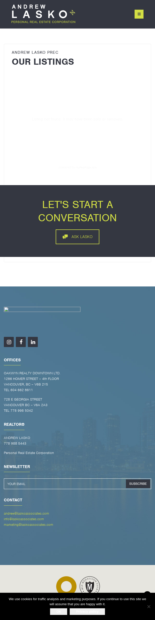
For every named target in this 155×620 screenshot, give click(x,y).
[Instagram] (9, 342)
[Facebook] (21, 342)
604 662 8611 (21, 390)
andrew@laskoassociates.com (26, 513)
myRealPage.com (86, 167)
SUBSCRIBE (138, 483)
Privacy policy (87, 611)
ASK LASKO (78, 236)
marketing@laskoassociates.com (28, 524)
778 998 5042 (21, 410)
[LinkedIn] (33, 342)
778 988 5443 (15, 443)
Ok (58, 611)
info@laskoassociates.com (24, 519)
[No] (148, 606)
